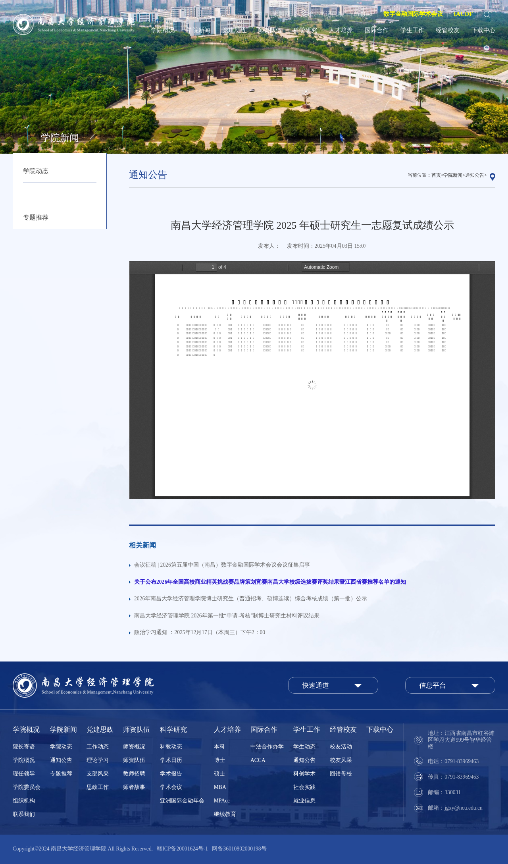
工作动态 (98, 747)
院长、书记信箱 (322, 13)
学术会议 (171, 787)
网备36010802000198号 (239, 849)
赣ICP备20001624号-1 (182, 849)
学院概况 (163, 30)
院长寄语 (24, 747)
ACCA (258, 760)
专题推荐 (35, 217)
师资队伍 (270, 30)
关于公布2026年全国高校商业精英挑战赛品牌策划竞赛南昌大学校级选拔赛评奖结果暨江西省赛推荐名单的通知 (270, 582)
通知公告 (35, 194)
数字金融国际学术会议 (413, 13)
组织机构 (24, 801)
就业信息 (304, 801)
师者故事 (134, 787)
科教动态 (171, 747)
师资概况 (134, 747)
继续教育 (225, 814)
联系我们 (24, 814)
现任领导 (24, 774)
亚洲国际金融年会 (182, 801)
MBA (220, 787)
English (363, 13)
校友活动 (341, 747)
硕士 (219, 774)
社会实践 (304, 787)
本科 (219, 747)
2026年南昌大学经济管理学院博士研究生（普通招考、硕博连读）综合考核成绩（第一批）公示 (250, 599)
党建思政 (234, 30)
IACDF (463, 13)
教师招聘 (134, 774)
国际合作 (377, 30)
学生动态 (304, 747)
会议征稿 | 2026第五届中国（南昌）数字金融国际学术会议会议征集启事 (222, 565)
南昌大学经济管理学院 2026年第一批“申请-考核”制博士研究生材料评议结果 (226, 616)
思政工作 (98, 787)
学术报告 (171, 774)
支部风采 (98, 774)
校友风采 (341, 760)
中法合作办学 (267, 747)
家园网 (282, 13)
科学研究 (305, 30)
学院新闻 (198, 30)
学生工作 (412, 30)
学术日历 (171, 760)
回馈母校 (341, 774)
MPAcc (222, 801)
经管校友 (448, 30)
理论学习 (98, 760)
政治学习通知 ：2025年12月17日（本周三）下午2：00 (199, 632)
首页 (436, 175)
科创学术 (304, 774)
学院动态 (35, 171)
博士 (219, 760)
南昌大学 (250, 13)
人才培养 (341, 30)
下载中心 (483, 30)
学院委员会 (26, 787)
